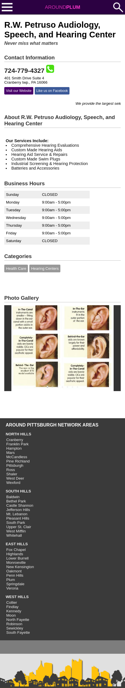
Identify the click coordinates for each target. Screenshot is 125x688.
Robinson (14, 624)
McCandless (16, 457)
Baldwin (13, 497)
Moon (11, 615)
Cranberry (14, 440)
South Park (15, 522)
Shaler (11, 474)
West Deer (15, 478)
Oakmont (14, 571)
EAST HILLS (17, 544)
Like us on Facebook (52, 91)
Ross (10, 470)
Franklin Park (17, 444)
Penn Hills (14, 575)
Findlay (12, 607)
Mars (10, 452)
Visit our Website (19, 91)
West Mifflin (16, 531)
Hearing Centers (45, 268)
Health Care (16, 268)
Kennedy (13, 611)
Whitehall (14, 535)
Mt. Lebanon (16, 514)
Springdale (15, 584)
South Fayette (18, 632)
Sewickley (14, 628)
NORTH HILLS (18, 434)
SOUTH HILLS (18, 491)
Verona (12, 588)
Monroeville (16, 562)
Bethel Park (16, 501)
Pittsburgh (14, 465)
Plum (10, 580)
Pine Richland (18, 461)
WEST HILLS (17, 597)
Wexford (13, 482)
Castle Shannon (19, 505)
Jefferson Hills (18, 510)
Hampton (14, 448)
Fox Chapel (16, 550)
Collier (11, 602)
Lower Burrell (17, 558)
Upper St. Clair (18, 527)
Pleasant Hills (17, 518)
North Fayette (17, 619)
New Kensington (20, 567)
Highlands (14, 554)
